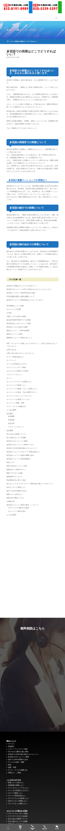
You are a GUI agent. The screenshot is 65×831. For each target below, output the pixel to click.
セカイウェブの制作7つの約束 (17, 371)
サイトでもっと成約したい (17, 803)
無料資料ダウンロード (15, 476)
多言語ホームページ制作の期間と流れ (20, 455)
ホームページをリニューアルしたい (19, 396)
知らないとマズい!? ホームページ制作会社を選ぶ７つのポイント (30, 483)
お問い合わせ (11, 350)
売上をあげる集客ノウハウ (16, 434)
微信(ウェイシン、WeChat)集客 (18, 330)
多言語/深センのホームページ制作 (19, 323)
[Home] (8, 41)
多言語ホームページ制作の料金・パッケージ (23, 505)
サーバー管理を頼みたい (15, 357)
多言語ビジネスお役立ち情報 (17, 327)
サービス (11, 744)
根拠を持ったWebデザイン (16, 469)
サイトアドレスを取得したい (18, 798)
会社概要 (11, 416)
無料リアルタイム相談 (15, 473)
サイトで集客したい (15, 793)
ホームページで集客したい (16, 385)
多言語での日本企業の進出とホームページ (22, 448)
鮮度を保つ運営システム (15, 498)
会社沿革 (11, 423)
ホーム (9, 378)
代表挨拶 (11, 420)
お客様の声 (11, 501)
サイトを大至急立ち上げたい (17, 364)
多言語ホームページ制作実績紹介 (19, 459)
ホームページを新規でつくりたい (19, 399)
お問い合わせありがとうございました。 (21, 353)
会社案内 (10, 413)
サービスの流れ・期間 (16, 762)
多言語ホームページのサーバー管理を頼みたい (23, 452)
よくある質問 (11, 410)
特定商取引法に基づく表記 (16, 480)
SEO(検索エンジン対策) (15, 306)
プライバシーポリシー (15, 374)
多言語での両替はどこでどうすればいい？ (22, 286)
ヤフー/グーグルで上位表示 (18, 816)
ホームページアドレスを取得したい (19, 381)
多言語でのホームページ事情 (17, 441)
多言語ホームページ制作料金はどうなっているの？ (25, 300)
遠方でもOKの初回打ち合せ (17, 491)
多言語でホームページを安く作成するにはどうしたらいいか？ (29, 289)
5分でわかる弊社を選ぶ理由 (18, 751)
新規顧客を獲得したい (16, 785)
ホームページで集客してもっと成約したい (22, 389)
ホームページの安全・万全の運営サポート (22, 392)
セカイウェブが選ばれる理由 (18, 508)
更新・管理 (12, 767)
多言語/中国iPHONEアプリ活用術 (19, 320)
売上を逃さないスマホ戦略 (16, 437)
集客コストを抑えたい (15, 494)
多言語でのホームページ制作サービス (20, 444)
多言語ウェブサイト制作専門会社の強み (21, 293)
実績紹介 (11, 746)
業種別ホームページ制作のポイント (19, 338)
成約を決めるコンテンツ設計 (17, 466)
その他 (11, 41)
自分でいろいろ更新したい (16, 487)
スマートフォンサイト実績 (16, 367)
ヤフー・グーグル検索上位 (16, 406)
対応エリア (11, 462)
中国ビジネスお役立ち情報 (16, 316)
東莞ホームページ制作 (15, 334)
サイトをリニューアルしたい (18, 788)
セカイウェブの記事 (14, 309)
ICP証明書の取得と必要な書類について (21, 296)
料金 (9, 765)
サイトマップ (11, 360)
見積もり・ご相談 (14, 772)
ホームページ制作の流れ (17, 511)
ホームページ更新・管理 (15, 403)
